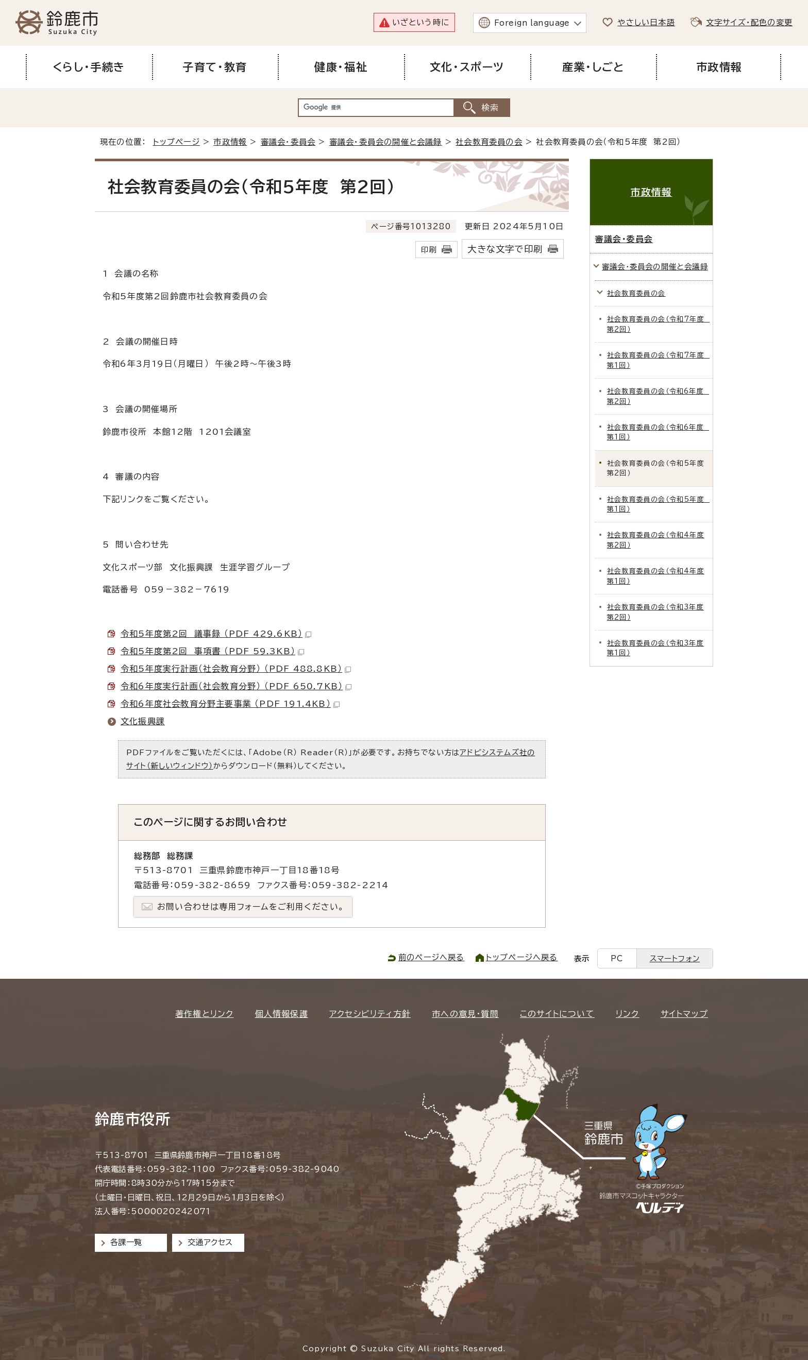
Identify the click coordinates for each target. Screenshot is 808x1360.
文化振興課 (143, 721)
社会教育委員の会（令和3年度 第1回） (655, 648)
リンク (627, 1014)
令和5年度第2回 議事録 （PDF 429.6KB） (216, 634)
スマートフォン (675, 958)
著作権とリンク (204, 1014)
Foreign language (532, 23)
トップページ (176, 142)
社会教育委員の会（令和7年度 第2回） (658, 324)
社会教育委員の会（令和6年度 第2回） (658, 396)
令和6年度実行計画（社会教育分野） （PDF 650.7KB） (236, 686)
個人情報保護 (281, 1014)
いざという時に (420, 22)
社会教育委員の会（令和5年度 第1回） (658, 504)
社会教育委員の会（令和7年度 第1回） (658, 360)
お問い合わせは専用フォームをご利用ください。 (250, 907)
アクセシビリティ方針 (370, 1014)
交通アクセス (210, 1242)
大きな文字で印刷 (505, 249)
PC (617, 958)
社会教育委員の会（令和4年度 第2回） (655, 540)
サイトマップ (684, 1014)
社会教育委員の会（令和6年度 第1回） (658, 432)
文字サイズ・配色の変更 (749, 22)
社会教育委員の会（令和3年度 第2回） (655, 612)
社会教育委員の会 (489, 142)
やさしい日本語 (646, 22)
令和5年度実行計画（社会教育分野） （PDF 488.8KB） (236, 669)
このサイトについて (557, 1014)
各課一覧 (126, 1242)
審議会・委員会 (288, 142)
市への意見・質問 (465, 1014)
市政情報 (230, 142)
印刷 (428, 249)
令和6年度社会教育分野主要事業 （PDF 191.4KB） (230, 704)
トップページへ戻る (522, 957)
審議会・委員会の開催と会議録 (385, 142)
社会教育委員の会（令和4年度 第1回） (655, 576)
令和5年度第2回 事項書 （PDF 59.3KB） (212, 651)
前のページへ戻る (431, 957)
